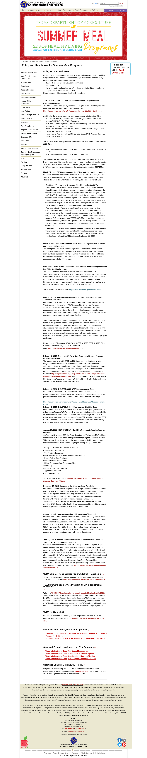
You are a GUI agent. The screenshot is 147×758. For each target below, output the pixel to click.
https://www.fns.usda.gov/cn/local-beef (85, 290)
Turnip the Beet (26, 166)
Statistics (24, 144)
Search (121, 3)
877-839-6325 (78, 685)
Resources (25, 141)
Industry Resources (63, 10)
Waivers (24, 173)
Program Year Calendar (29, 130)
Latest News (25, 107)
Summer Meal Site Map (29, 148)
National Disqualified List (30, 115)
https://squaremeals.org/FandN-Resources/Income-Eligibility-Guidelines (72, 111)
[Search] (109, 3)
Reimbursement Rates (29, 133)
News (40, 10)
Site (98, 3)
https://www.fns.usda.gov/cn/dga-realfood (65, 348)
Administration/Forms (29, 72)
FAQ (93, 10)
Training (24, 162)
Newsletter (25, 122)
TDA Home (47, 753)
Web (92, 3)
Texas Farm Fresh (27, 158)
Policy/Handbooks (27, 126)
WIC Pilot (24, 177)
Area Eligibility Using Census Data (28, 77)
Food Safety (25, 94)
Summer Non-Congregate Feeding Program (30, 153)
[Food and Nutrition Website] (41, 4)
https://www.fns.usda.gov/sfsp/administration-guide (84, 579)
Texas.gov (75, 753)
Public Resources (81, 10)
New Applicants (26, 118)
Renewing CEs (26, 137)
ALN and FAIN (26, 82)
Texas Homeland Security (61, 753)
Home (23, 10)
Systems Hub (26, 169)
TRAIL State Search (87, 753)
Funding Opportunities (29, 97)
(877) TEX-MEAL (109, 10)
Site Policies (101, 753)
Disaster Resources (28, 90)
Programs (49, 10)
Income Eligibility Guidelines (27, 102)
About (32, 10)
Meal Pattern (25, 111)
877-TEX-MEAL (67, 685)
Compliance (25, 86)
